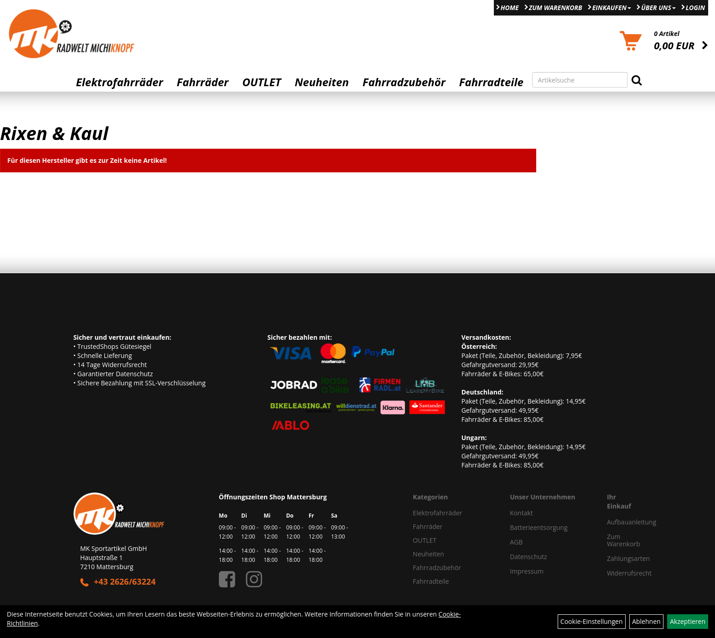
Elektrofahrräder (119, 82)
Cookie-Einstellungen (591, 621)
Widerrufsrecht (621, 573)
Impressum (527, 571)
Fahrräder (202, 82)
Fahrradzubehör (404, 82)
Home (510, 7)
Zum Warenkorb (555, 7)
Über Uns (658, 7)
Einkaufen (611, 7)
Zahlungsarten (621, 558)
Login (695, 7)
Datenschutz (528, 556)
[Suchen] (636, 80)
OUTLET (261, 82)
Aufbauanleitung (621, 522)
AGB (516, 542)
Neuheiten (322, 82)
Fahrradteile (491, 82)
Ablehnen (646, 621)
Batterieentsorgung (538, 527)
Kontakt (521, 512)
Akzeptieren (687, 621)
